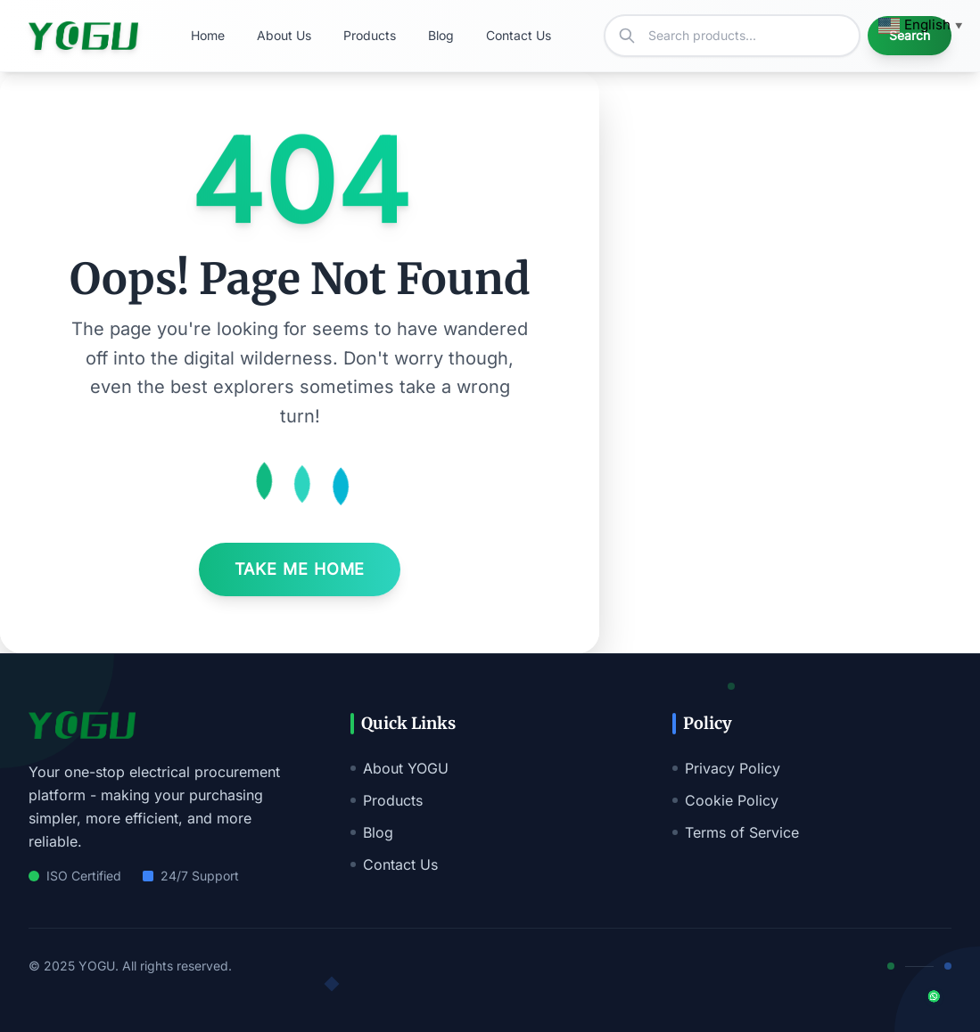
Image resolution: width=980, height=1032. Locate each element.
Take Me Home (300, 569)
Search (909, 35)
